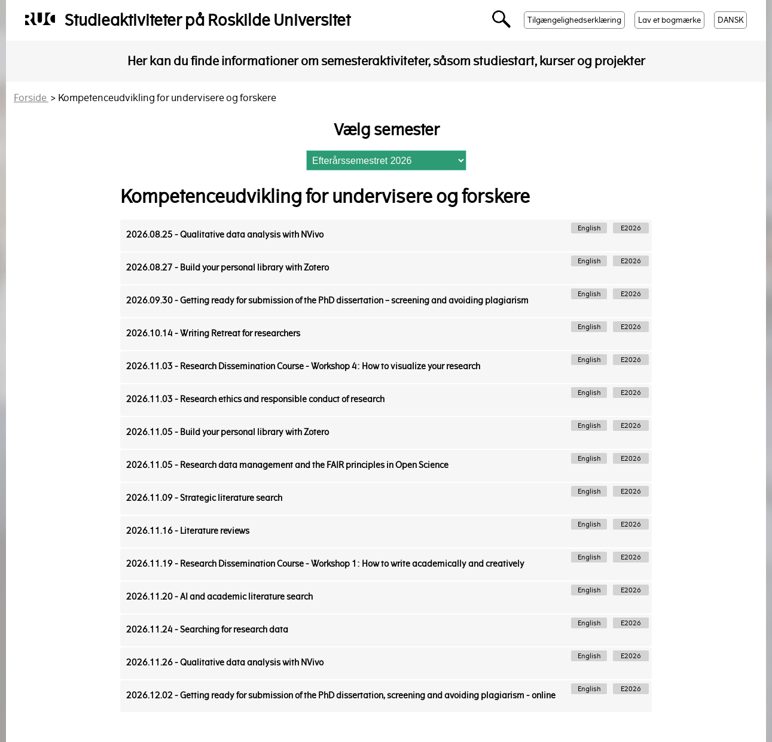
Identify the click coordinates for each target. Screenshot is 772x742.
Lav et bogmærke (669, 20)
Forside (31, 98)
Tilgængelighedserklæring (574, 20)
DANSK (730, 20)
